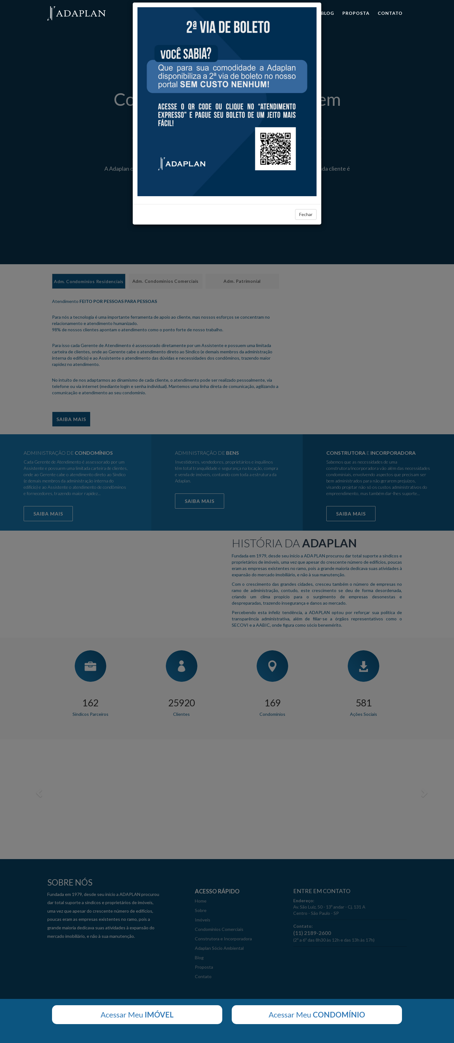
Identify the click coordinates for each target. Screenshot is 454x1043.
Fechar (305, 214)
